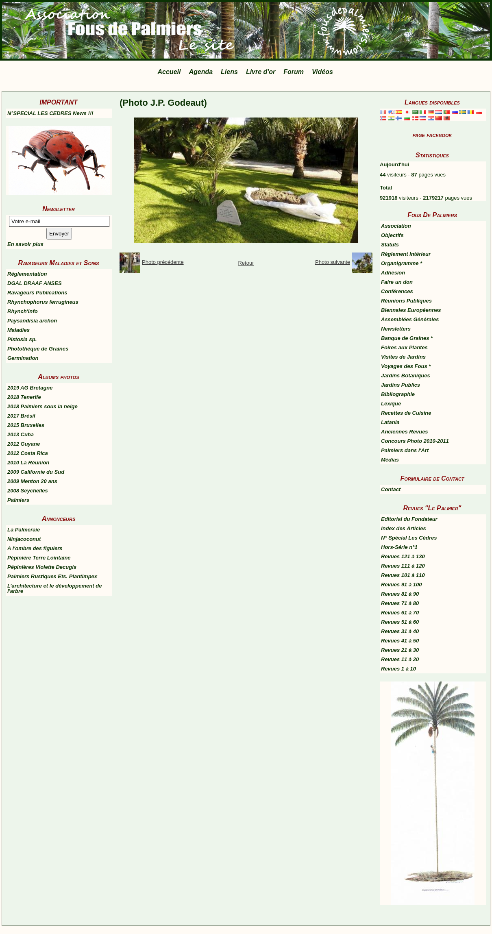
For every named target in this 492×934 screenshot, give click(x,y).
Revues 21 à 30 (400, 650)
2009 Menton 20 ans (32, 481)
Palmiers (18, 500)
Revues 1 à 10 (398, 669)
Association (396, 226)
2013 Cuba (20, 434)
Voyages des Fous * (406, 366)
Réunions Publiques (406, 301)
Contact (391, 489)
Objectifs (392, 235)
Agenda (201, 71)
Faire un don (397, 282)
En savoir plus (25, 244)
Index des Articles (403, 528)
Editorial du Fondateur (409, 519)
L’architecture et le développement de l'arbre (54, 588)
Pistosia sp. (22, 339)
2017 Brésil (21, 416)
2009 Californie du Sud (35, 472)
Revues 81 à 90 (400, 594)
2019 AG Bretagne (30, 388)
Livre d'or (260, 71)
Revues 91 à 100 (401, 584)
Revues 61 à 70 (400, 613)
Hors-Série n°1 (399, 547)
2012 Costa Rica (27, 453)
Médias (390, 460)
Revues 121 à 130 (403, 556)
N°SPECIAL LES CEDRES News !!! (50, 113)
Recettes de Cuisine (406, 413)
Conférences (397, 291)
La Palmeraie (23, 530)
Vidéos (322, 71)
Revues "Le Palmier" (432, 508)
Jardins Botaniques (405, 375)
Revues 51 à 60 (400, 622)
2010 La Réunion (28, 462)
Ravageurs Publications (37, 293)
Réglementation (27, 274)
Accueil (169, 71)
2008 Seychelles (27, 491)
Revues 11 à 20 (400, 659)
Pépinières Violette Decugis (41, 567)
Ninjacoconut (24, 539)
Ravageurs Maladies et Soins (58, 262)
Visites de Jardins (403, 357)
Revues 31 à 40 (400, 631)
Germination (23, 358)
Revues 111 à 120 (403, 566)
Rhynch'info (22, 311)
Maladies (18, 330)
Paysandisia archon (32, 321)
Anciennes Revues (404, 432)
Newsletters (396, 329)
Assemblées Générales (410, 319)
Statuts (390, 245)
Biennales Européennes (411, 310)
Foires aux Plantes (404, 347)
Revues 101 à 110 (403, 575)
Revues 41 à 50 (400, 641)
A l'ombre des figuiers (35, 548)
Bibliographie (398, 394)
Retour (246, 263)
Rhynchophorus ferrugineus (42, 302)
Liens (229, 71)
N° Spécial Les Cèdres (409, 538)
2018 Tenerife (24, 397)
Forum (293, 71)
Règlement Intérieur (406, 254)
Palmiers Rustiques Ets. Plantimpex (52, 576)
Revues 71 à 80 (400, 603)
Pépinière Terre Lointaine (39, 558)
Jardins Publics (400, 385)
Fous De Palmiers (432, 214)
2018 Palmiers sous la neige (42, 406)
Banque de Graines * (407, 338)
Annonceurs (58, 518)
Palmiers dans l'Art (405, 450)
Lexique (391, 404)
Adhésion (393, 273)
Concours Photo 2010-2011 (415, 441)
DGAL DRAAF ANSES (34, 283)
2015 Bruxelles (25, 425)
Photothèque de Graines (37, 349)
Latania (390, 422)
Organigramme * (401, 263)
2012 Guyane (23, 444)
